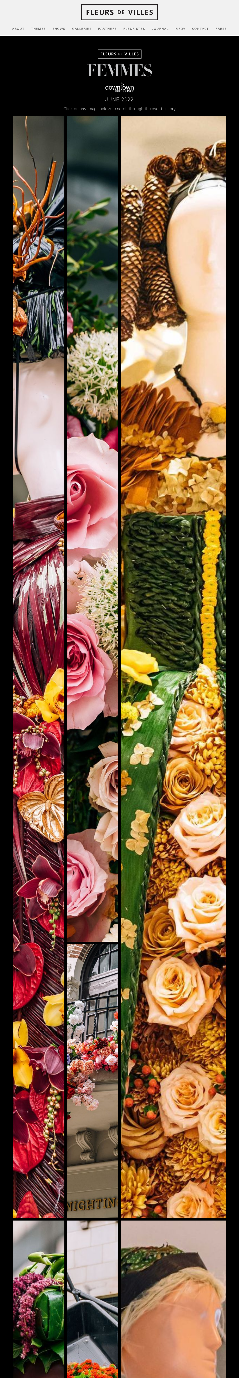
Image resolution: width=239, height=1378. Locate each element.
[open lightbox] (38, 667)
